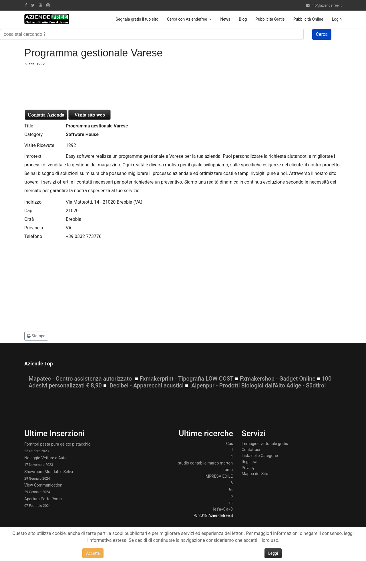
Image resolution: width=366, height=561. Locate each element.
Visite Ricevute (39, 145)
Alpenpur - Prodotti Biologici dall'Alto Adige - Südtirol (258, 385)
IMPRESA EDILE (218, 476)
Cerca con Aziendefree (187, 19)
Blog (243, 19)
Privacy (248, 467)
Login (337, 19)
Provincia (33, 228)
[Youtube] (40, 5)
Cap (28, 210)
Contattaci (251, 449)
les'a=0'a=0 (223, 509)
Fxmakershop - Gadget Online (277, 378)
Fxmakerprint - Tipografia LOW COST (187, 378)
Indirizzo (32, 202)
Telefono (33, 236)
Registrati (250, 461)
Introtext (32, 156)
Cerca (322, 34)
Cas (229, 443)
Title (28, 126)
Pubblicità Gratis (270, 19)
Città (29, 219)
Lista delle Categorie (260, 455)
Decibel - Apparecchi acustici (147, 385)
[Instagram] (48, 5)
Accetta (93, 553)
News (225, 19)
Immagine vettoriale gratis (265, 443)
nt (231, 502)
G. (231, 489)
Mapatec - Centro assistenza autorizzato (80, 378)
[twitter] (33, 5)
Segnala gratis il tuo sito (137, 19)
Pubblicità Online (308, 19)
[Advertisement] (70, 86)
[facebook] (26, 5)
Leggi (273, 553)
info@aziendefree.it (326, 5)
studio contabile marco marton (205, 463)
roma (228, 469)
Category (33, 134)
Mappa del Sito (255, 473)
